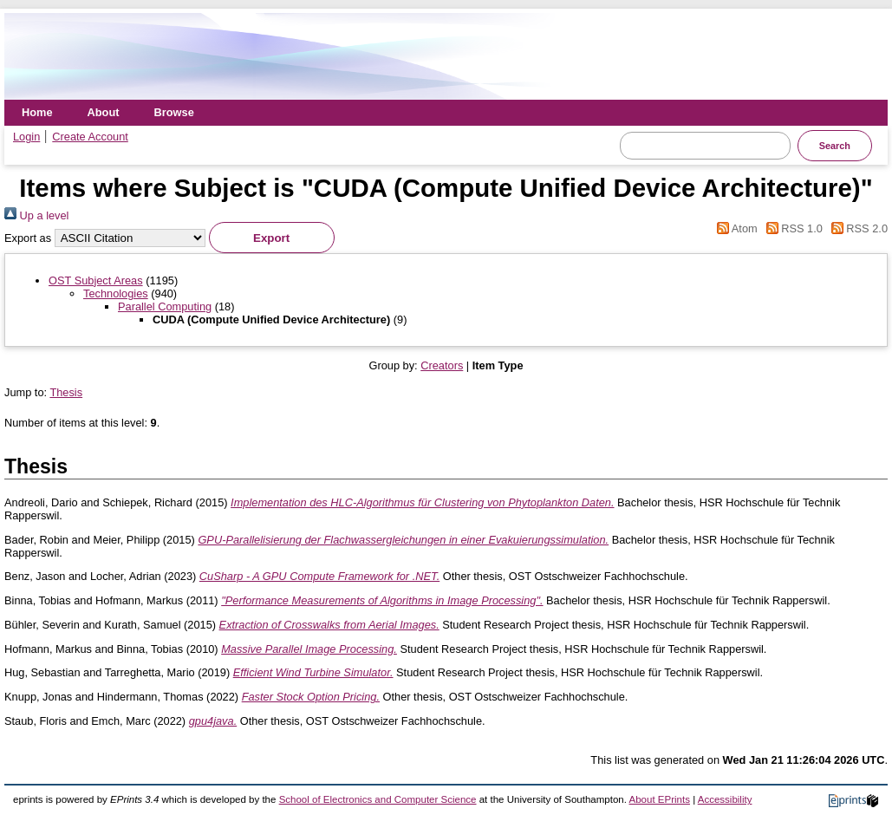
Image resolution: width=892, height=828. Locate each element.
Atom (735, 228)
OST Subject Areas (96, 280)
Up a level (36, 215)
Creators (441, 365)
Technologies (115, 293)
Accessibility (725, 799)
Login (26, 136)
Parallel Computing (165, 306)
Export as (27, 237)
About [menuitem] (104, 112)
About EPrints (659, 799)
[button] (272, 237)
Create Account (90, 136)
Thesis (65, 392)
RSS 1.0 (791, 228)
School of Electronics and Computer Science (378, 799)
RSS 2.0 (856, 228)
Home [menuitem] (37, 112)
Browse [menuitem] (174, 112)
